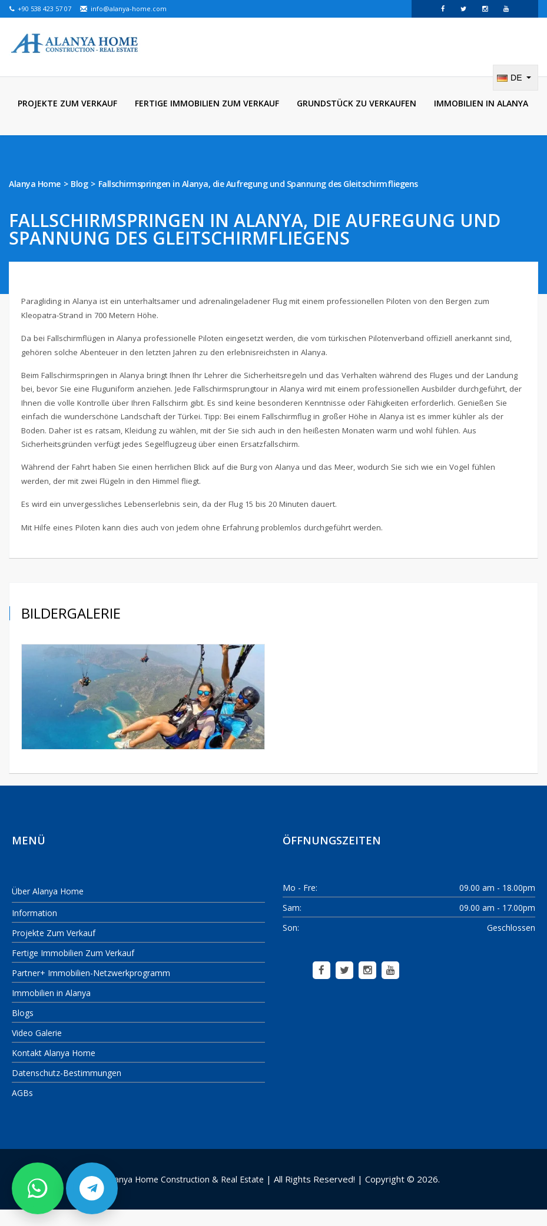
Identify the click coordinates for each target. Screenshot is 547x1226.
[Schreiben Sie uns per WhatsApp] (38, 1188)
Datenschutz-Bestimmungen (66, 1089)
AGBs (22, 1109)
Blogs (23, 1029)
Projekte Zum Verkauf (53, 949)
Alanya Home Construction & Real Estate (185, 1195)
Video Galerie (37, 1049)
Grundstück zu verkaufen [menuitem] (356, 119)
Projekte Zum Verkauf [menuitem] (67, 119)
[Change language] (515, 94)
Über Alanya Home (48, 907)
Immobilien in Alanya (51, 1009)
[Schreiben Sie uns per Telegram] (92, 1188)
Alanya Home (35, 200)
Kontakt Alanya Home (53, 1069)
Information (34, 929)
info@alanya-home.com (123, 8)
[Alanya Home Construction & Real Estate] (75, 44)
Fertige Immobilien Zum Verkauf (73, 969)
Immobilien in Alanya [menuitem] (481, 119)
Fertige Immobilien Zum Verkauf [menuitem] (207, 119)
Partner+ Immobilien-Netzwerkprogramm (91, 989)
